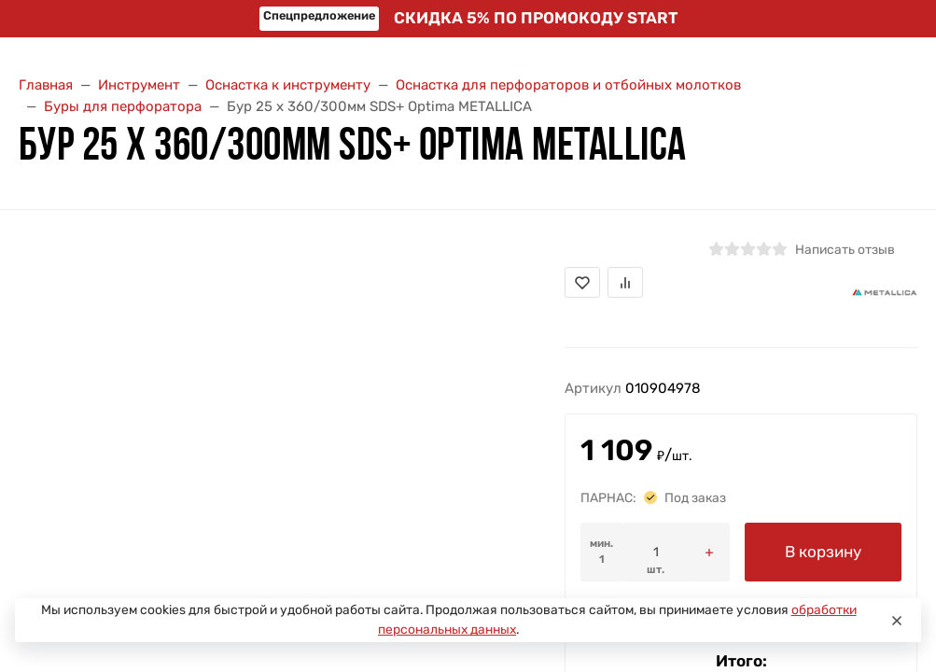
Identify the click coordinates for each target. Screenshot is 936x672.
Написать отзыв (845, 249)
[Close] (896, 620)
